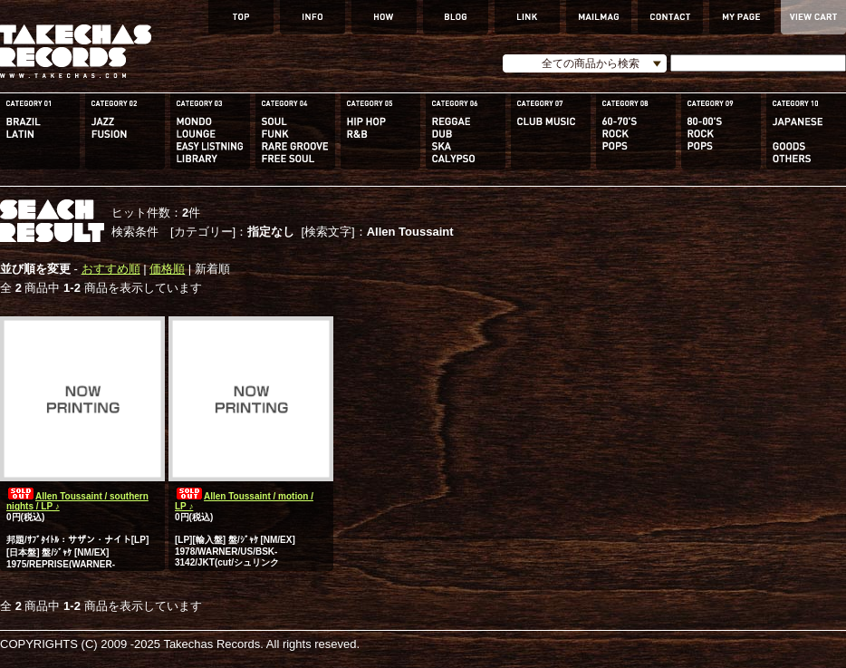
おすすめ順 (111, 269)
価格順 (167, 269)
